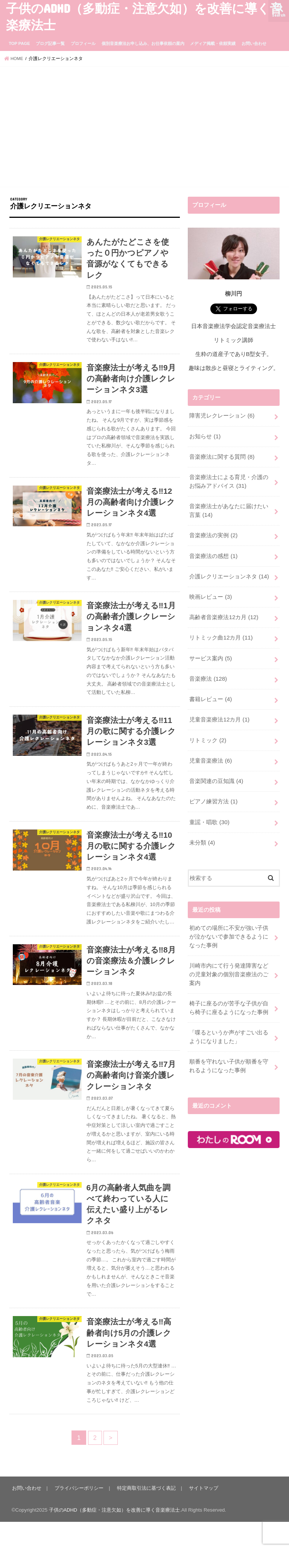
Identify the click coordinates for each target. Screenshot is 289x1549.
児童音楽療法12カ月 (219, 712)
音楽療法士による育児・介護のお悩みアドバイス (228, 480)
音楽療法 (208, 672)
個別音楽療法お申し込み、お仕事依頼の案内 (143, 43)
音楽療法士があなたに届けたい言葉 (228, 508)
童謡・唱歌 (209, 812)
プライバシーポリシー (78, 1515)
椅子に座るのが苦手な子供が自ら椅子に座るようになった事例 (228, 994)
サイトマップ (201, 1515)
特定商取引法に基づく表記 (145, 1515)
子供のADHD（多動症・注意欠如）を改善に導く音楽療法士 (114, 1537)
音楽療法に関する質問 (221, 456)
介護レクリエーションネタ (229, 572)
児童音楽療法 (210, 752)
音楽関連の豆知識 (216, 772)
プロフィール (83, 43)
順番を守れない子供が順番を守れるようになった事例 (228, 1051)
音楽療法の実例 (213, 532)
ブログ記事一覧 (50, 43)
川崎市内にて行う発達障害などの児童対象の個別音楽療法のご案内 (228, 962)
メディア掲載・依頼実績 (213, 43)
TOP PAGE (19, 43)
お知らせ (204, 436)
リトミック (207, 732)
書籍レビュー (210, 692)
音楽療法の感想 (213, 552)
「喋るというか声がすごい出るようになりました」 (228, 1023)
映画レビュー (210, 592)
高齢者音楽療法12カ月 (223, 612)
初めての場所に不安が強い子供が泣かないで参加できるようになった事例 (228, 925)
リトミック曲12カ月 (220, 632)
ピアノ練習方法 (213, 792)
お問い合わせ (254, 43)
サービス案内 (210, 652)
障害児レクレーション (221, 416)
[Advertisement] (144, 128)
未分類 (201, 832)
